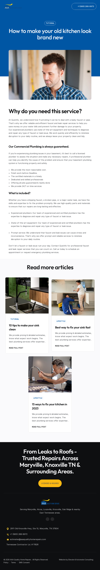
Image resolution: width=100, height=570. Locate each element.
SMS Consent (24, 562)
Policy (6, 562)
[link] (13, 6)
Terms (13, 562)
